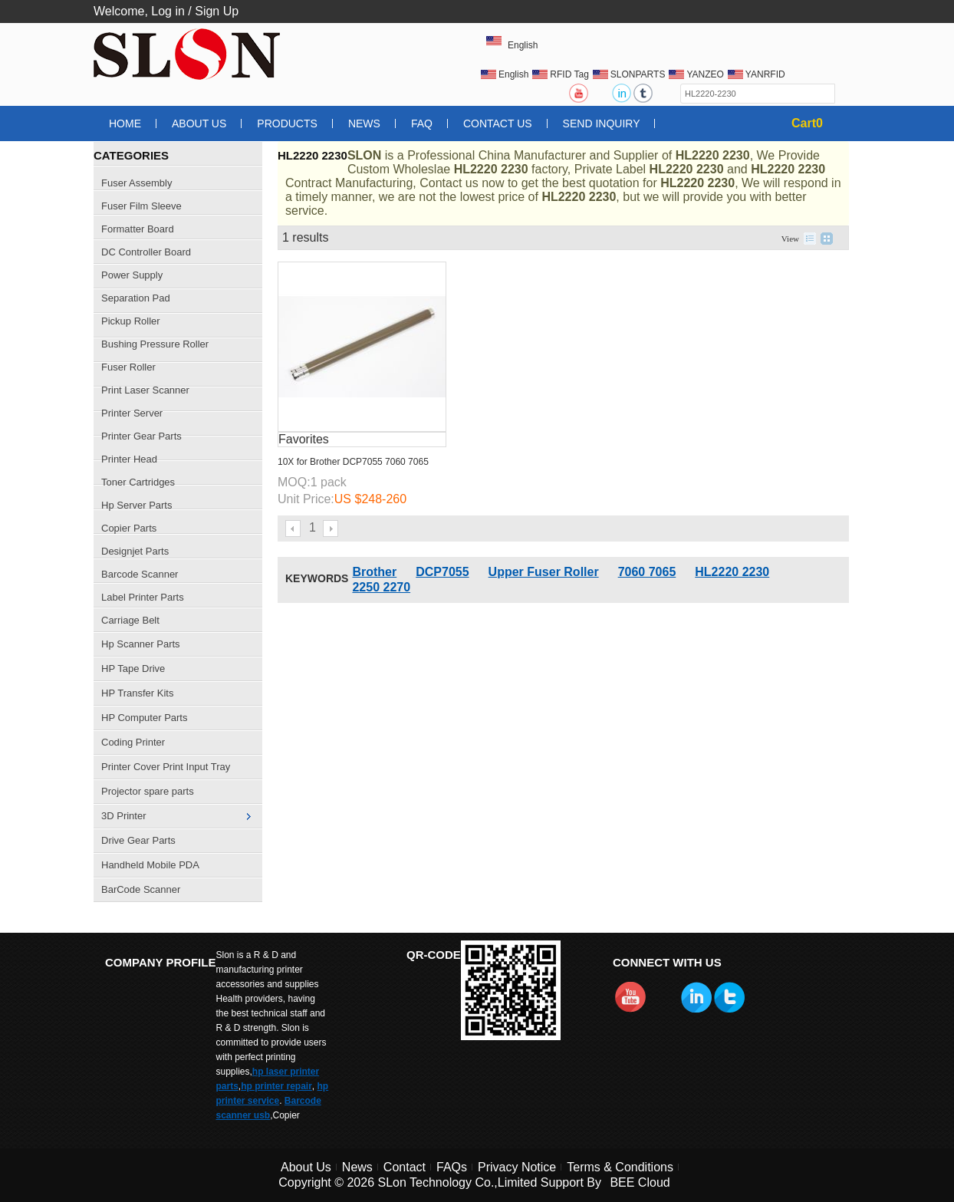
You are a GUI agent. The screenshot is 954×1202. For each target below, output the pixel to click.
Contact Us (497, 123)
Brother (374, 571)
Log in (168, 11)
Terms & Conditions (620, 1167)
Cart (807, 123)
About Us (199, 123)
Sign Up (216, 11)
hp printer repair (276, 1086)
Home (125, 123)
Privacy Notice (517, 1167)
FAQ (422, 123)
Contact (404, 1167)
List (810, 238)
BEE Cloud (639, 1182)
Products (287, 123)
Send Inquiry (601, 123)
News (364, 123)
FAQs (451, 1167)
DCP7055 (442, 571)
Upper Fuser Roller (544, 571)
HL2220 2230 (732, 571)
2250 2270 (381, 587)
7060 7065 (647, 571)
